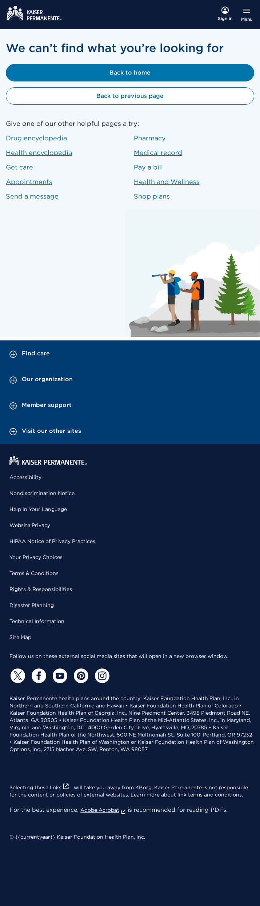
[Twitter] (16, 675)
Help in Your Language (38, 509)
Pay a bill (148, 167)
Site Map (20, 637)
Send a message (32, 196)
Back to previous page (130, 95)
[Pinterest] (80, 675)
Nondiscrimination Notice (42, 493)
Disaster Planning (31, 605)
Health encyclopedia (39, 152)
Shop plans (152, 196)
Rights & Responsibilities (40, 589)
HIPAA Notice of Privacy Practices (52, 541)
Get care (19, 167)
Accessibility (25, 477)
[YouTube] (59, 675)
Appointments (29, 181)
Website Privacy (29, 525)
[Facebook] (38, 675)
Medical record (158, 152)
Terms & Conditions (34, 573)
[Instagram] (101, 675)
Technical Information (36, 621)
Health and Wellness (167, 181)
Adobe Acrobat (103, 810)
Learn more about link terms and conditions (186, 795)
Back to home (130, 72)
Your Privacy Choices (36, 557)
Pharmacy (150, 138)
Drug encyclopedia (36, 138)
